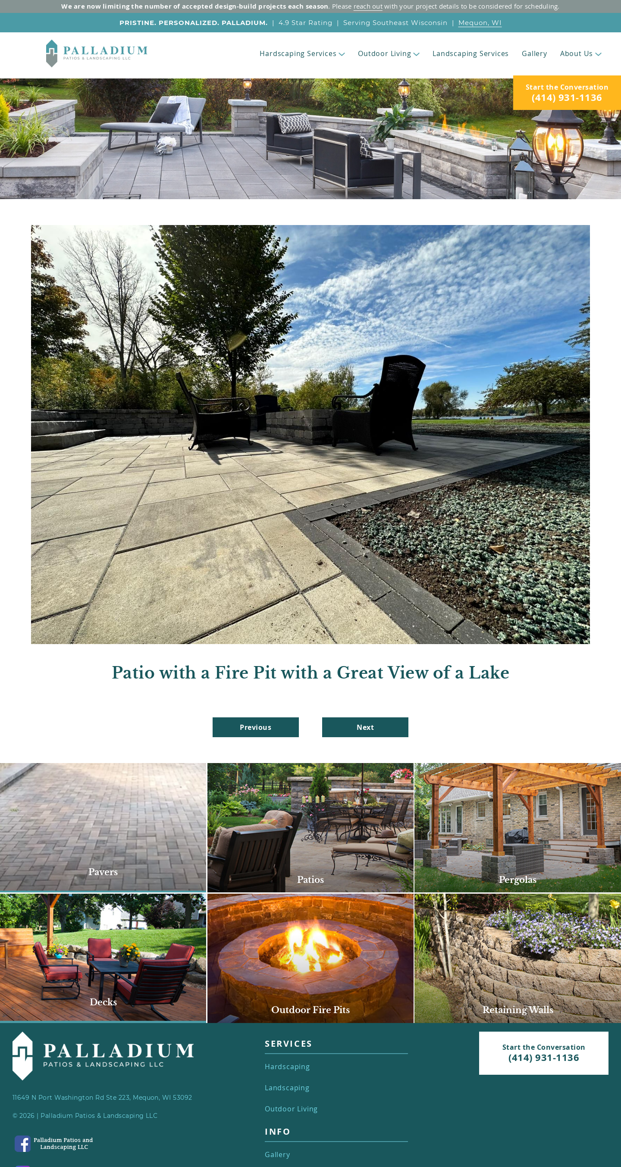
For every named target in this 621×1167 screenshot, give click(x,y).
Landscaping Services (471, 53)
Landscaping (287, 1088)
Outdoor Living (389, 53)
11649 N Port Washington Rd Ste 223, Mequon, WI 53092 (102, 1098)
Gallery (534, 53)
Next (365, 727)
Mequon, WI (480, 23)
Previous (255, 727)
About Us (581, 53)
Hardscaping (287, 1067)
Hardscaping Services (302, 53)
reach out (368, 6)
